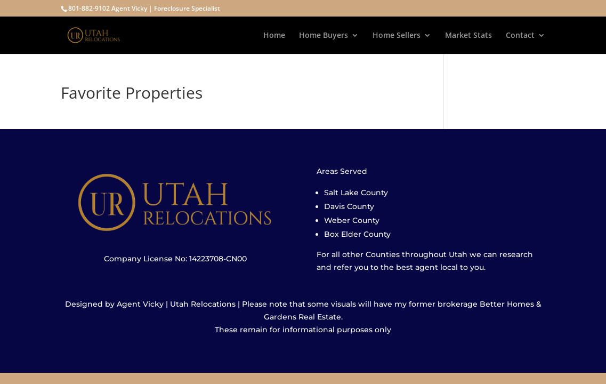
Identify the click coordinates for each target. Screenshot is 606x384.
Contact (520, 35)
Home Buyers (323, 35)
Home (274, 35)
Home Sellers (397, 35)
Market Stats (468, 35)
